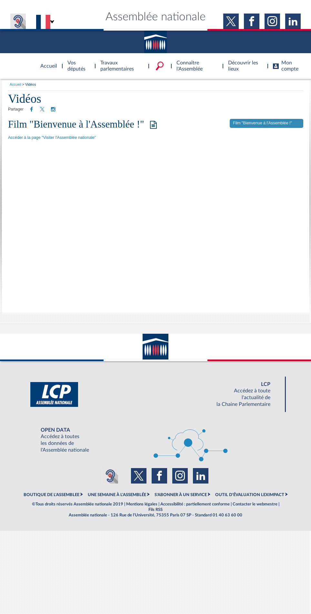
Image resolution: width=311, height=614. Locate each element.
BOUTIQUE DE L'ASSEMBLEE (51, 495)
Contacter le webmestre (255, 504)
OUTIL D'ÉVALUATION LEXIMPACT (249, 495)
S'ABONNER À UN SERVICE (181, 495)
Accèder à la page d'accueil (46, 62)
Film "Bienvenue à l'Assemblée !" (82, 124)
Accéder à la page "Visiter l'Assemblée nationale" (52, 137)
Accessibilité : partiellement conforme (195, 504)
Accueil (15, 84)
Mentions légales (141, 504)
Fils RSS (155, 510)
